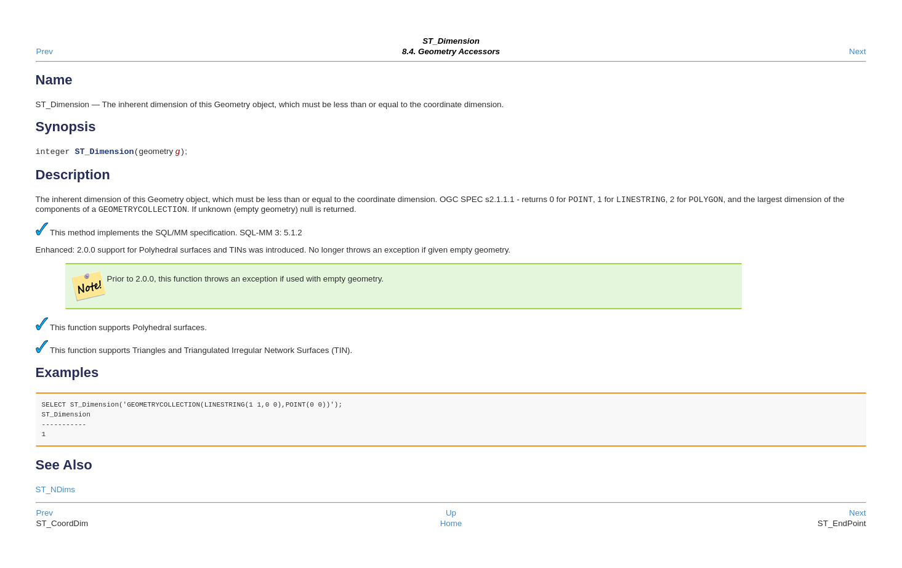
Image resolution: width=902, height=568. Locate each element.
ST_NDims (55, 493)
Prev (44, 51)
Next (857, 51)
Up (451, 516)
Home (451, 527)
